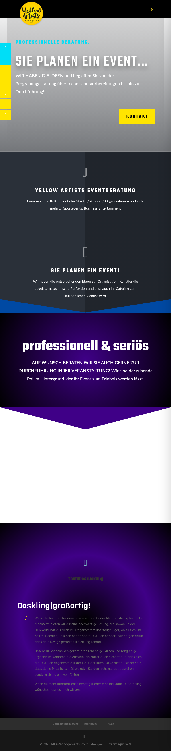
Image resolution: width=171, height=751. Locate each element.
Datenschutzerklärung (65, 723)
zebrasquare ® (120, 744)
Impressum (90, 723)
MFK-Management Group (69, 744)
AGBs (111, 723)
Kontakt (132, 116)
